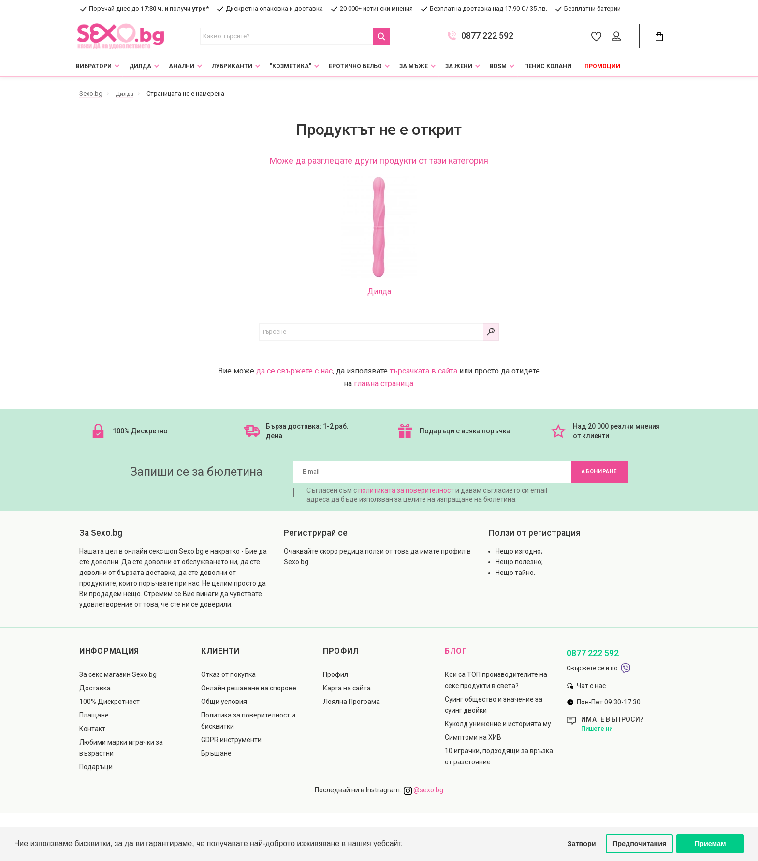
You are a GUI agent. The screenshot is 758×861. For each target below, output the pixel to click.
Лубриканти (232, 66)
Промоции (602, 66)
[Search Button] (381, 36)
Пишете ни (598, 730)
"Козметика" (290, 66)
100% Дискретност (109, 704)
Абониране (596, 473)
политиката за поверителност (406, 493)
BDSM (498, 66)
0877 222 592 (487, 36)
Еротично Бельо (355, 66)
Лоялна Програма (351, 704)
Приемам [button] (710, 843)
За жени (458, 66)
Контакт (92, 731)
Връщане (216, 756)
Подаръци (96, 769)
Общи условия (224, 704)
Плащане (94, 717)
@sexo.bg (423, 792)
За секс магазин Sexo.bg (118, 677)
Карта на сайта (347, 690)
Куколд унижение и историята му (498, 726)
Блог (456, 653)
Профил (335, 677)
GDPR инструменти (231, 742)
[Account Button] (618, 37)
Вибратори (94, 66)
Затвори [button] (582, 843)
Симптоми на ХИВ (473, 740)
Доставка (95, 690)
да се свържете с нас (294, 370)
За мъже (413, 66)
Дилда (140, 66)
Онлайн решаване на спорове (248, 690)
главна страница (383, 383)
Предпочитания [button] (639, 843)
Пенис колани (547, 66)
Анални (181, 66)
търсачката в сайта (423, 370)
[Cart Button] (659, 36)
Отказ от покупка (228, 677)
